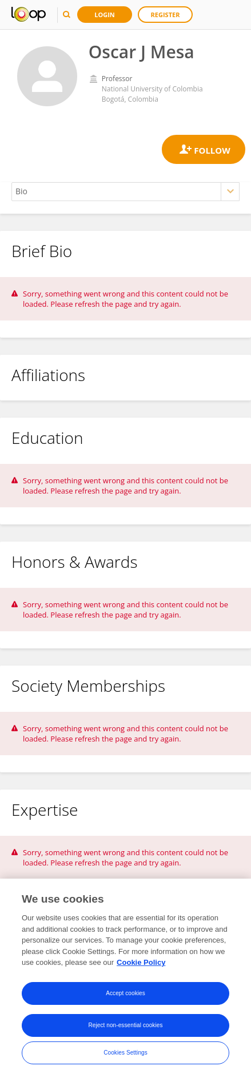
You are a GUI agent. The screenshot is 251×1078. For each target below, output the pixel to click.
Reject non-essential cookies (125, 1026)
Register (165, 14)
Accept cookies (125, 994)
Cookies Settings (125, 1053)
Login (104, 14)
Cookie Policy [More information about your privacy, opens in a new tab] (141, 963)
